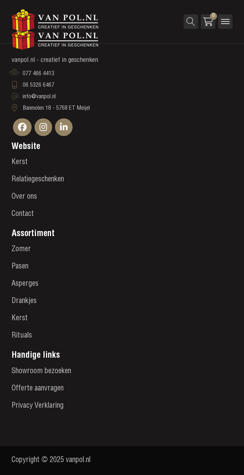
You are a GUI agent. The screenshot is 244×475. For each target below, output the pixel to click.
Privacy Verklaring (37, 406)
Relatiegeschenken (37, 180)
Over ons (24, 197)
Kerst (19, 162)
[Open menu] (225, 21)
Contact (22, 214)
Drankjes (24, 301)
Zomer (21, 249)
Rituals (21, 336)
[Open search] (191, 21)
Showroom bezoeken (41, 371)
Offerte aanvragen (37, 389)
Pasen (19, 267)
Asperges (24, 284)
